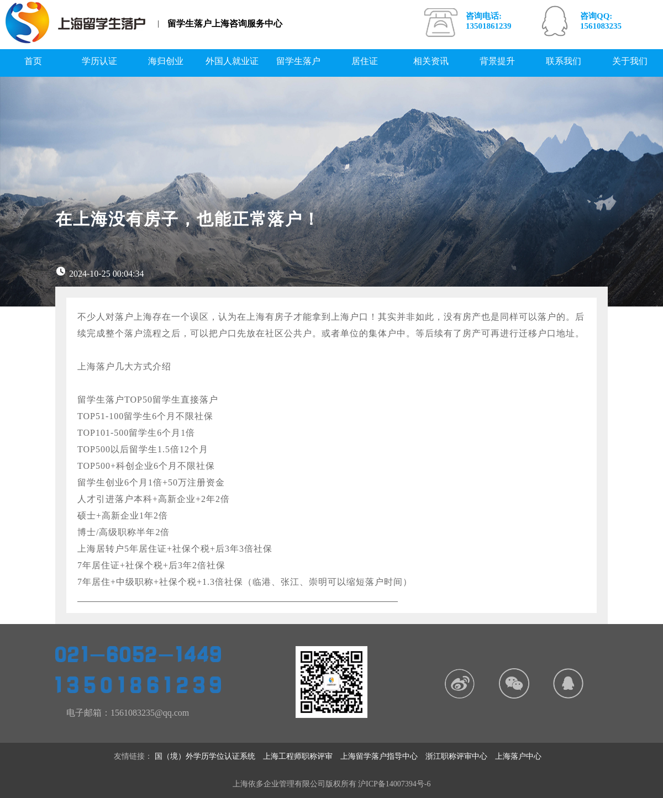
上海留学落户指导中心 (382, 756)
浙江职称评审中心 (460, 756)
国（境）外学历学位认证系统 (209, 756)
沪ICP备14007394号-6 (394, 784)
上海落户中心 (522, 756)
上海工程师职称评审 (301, 756)
